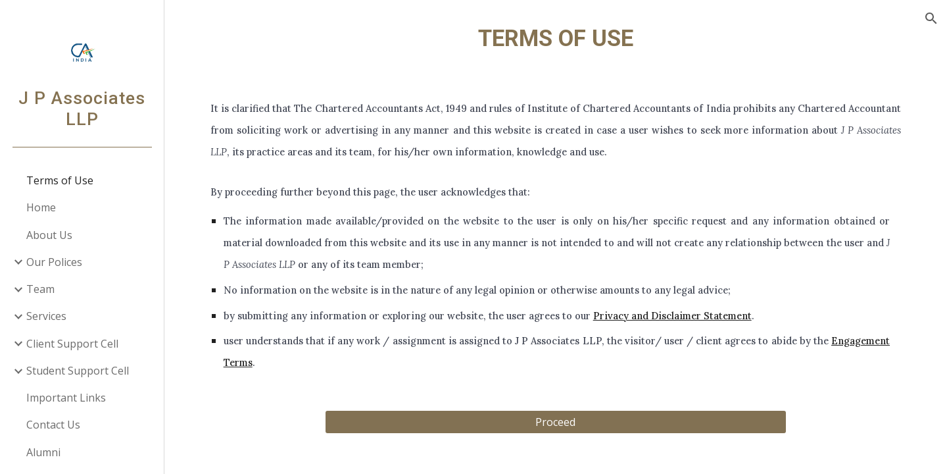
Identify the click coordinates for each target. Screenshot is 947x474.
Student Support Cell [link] (77, 370)
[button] (931, 18)
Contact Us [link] (53, 424)
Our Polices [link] (54, 262)
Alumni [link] (43, 452)
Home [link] (41, 207)
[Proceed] (556, 422)
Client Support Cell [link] (72, 343)
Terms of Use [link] (59, 180)
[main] (556, 38)
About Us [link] (49, 235)
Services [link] (46, 316)
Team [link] (40, 289)
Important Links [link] (66, 397)
